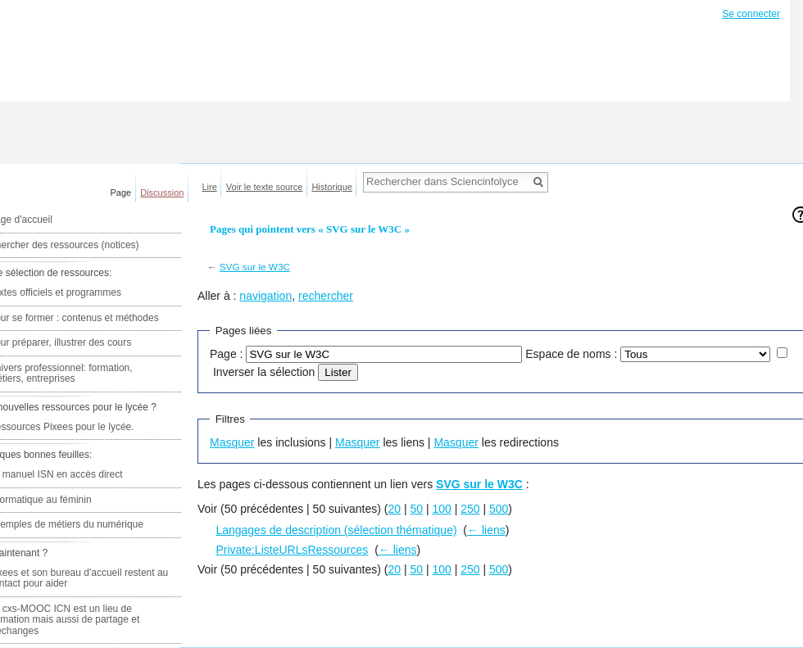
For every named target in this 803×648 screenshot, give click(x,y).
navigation (265, 295)
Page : (226, 353)
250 (469, 508)
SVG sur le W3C (255, 266)
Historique (331, 187)
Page (121, 192)
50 (416, 508)
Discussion (162, 192)
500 (498, 508)
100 (441, 508)
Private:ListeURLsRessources (291, 549)
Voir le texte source (264, 187)
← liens (486, 530)
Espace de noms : (571, 353)
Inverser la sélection (264, 371)
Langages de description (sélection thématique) (335, 530)
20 (394, 508)
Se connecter (751, 14)
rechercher (325, 295)
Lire (209, 187)
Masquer (232, 442)
